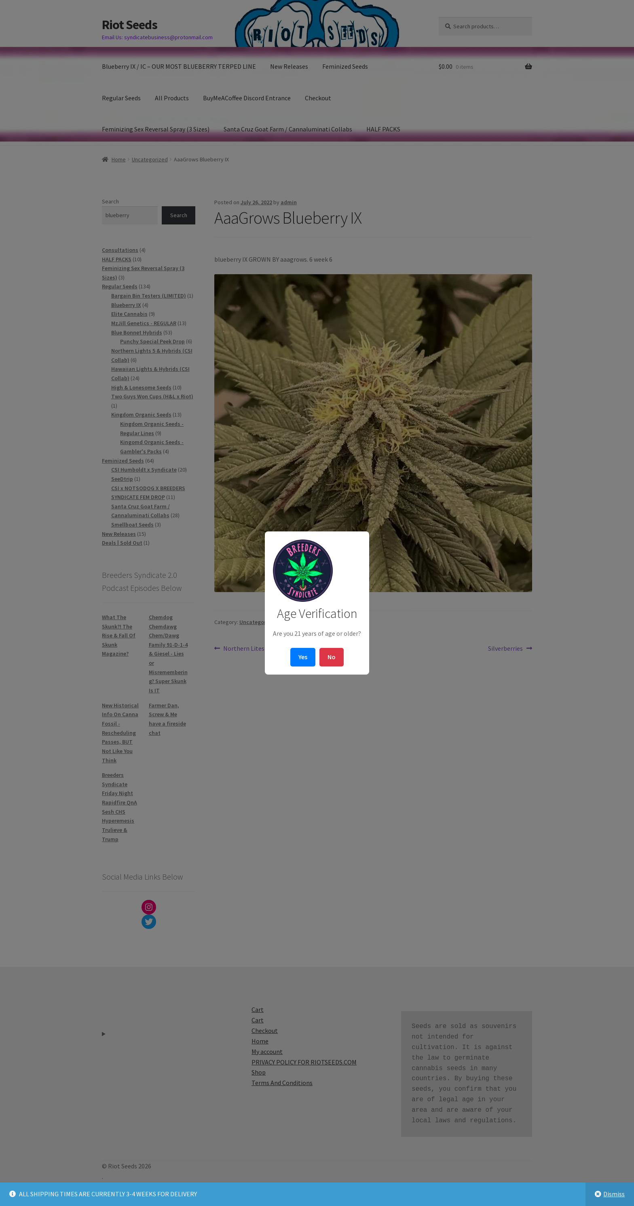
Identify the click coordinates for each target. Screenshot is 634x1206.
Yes (302, 657)
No (332, 657)
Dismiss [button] (614, 1194)
